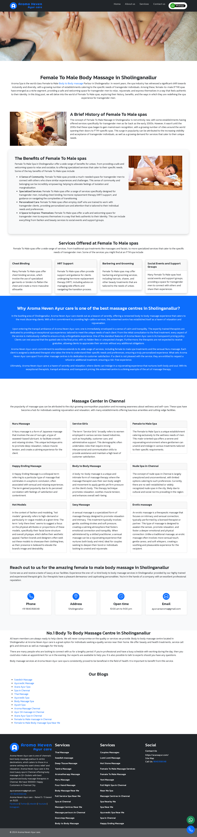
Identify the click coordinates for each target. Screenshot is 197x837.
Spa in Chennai (22, 690)
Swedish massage (64, 757)
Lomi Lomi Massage (110, 757)
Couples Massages (109, 752)
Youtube (42, 803)
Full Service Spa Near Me (68, 796)
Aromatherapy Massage (67, 774)
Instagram (14, 807)
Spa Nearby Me (108, 801)
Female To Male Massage (113, 774)
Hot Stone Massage (110, 763)
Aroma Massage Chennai (27, 708)
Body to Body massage (71, 83)
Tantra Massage (63, 768)
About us (130, 4)
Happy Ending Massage (112, 823)
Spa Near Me (106, 807)
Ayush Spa (19, 705)
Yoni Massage (107, 779)
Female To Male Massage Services (117, 768)
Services (144, 4)
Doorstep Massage (64, 818)
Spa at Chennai (63, 801)
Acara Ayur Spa (22, 687)
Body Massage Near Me (67, 790)
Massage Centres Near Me (68, 807)
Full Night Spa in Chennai (113, 785)
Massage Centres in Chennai (115, 796)
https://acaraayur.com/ (157, 755)
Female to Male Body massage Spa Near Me (37, 723)
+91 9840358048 (18, 793)
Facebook (14, 803)
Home (117, 4)
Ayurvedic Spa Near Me (112, 812)
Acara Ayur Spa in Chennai (28, 716)
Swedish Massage (23, 679)
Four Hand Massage (65, 785)
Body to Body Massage (67, 823)
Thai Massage (21, 694)
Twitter (24, 803)
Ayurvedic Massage (24, 683)
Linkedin (33, 803)
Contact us (159, 4)
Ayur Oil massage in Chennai (29, 712)
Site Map (149, 758)
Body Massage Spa (24, 701)
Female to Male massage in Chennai (33, 719)
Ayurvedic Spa (21, 697)
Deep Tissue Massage (66, 763)
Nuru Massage (62, 779)
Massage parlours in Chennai (70, 812)
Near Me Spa (106, 790)
